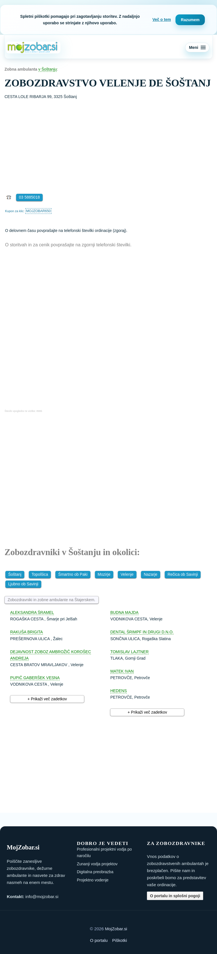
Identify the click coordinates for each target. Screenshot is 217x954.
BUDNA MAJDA (124, 612)
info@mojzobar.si (41, 896)
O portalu (99, 940)
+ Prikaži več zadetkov (47, 699)
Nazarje (150, 574)
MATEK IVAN (122, 671)
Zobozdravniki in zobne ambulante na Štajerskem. (52, 599)
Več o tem (162, 19)
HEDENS (118, 690)
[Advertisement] (108, 142)
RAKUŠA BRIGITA (26, 632)
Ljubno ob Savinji (23, 584)
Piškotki (119, 940)
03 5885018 (29, 197)
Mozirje (104, 574)
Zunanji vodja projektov (97, 864)
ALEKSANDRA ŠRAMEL (32, 612)
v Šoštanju (47, 69)
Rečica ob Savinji (183, 574)
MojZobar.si (116, 928)
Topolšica (40, 574)
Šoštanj (14, 574)
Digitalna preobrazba (95, 872)
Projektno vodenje (92, 880)
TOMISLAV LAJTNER (129, 651)
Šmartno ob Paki (73, 574)
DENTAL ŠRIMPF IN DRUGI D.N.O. (141, 632)
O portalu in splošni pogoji (175, 896)
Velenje (127, 574)
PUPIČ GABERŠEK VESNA (35, 677)
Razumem (190, 20)
